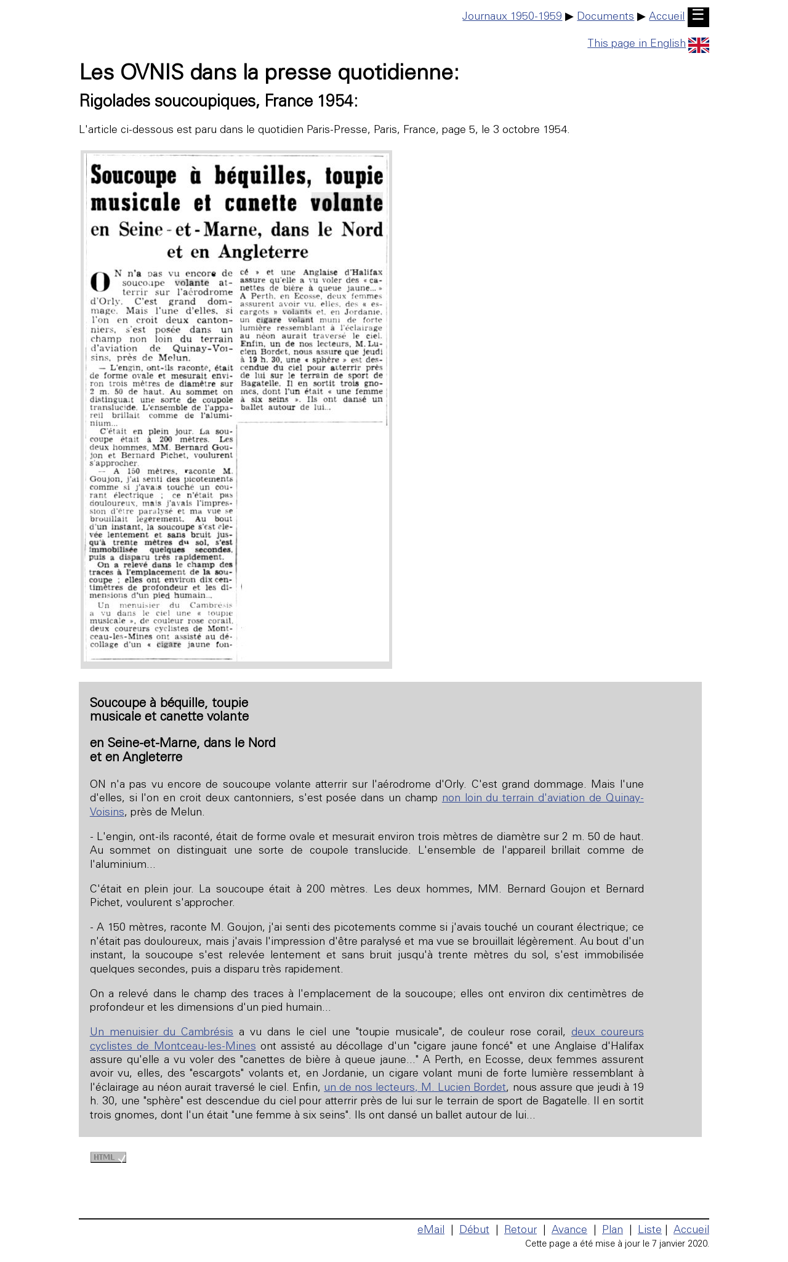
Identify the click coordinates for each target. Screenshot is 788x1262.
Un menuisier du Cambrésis (161, 1032)
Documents (605, 17)
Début (474, 1230)
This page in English (648, 44)
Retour (520, 1230)
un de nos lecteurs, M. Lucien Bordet (415, 1088)
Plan (612, 1230)
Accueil (667, 17)
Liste (650, 1230)
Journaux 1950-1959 (512, 17)
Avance (569, 1230)
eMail (430, 1230)
